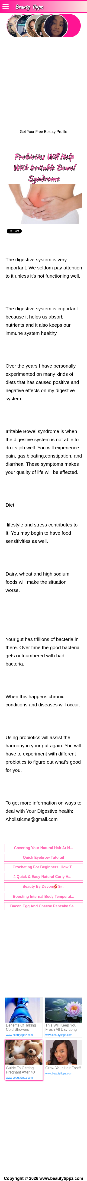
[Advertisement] (43, 83)
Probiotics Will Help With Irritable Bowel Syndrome (43, 167)
